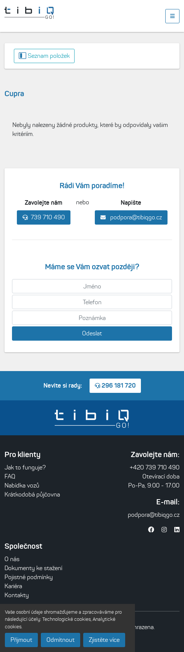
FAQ (9, 476)
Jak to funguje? (25, 467)
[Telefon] (92, 302)
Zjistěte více (104, 639)
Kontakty (16, 595)
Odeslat (92, 333)
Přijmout (21, 639)
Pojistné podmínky (28, 577)
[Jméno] (92, 286)
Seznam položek (44, 55)
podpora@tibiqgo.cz (131, 217)
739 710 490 (43, 217)
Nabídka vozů (21, 485)
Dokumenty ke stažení (33, 568)
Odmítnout (60, 639)
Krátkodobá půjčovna (32, 494)
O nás (11, 559)
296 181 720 (115, 385)
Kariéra (13, 586)
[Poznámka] (92, 318)
